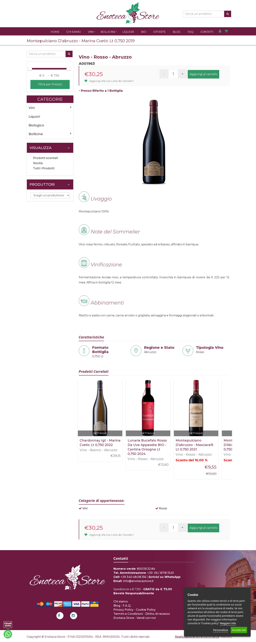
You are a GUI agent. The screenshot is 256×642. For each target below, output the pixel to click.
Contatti (206, 31)
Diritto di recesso (157, 613)
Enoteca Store (123, 618)
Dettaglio (100, 433)
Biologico (36, 125)
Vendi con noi (146, 618)
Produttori (50, 184)
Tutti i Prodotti (43, 168)
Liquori (128, 31)
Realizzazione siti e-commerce (197, 636)
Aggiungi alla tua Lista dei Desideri (109, 81)
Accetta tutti (239, 629)
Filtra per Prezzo (50, 84)
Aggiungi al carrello (203, 74)
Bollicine (108, 31)
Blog (176, 31)
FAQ (190, 31)
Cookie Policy (146, 609)
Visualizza (50, 148)
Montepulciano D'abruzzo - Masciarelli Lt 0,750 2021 (194, 445)
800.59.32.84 (146, 568)
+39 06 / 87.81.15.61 (160, 573)
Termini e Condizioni (128, 613)
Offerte (159, 31)
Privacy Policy (123, 609)
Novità (38, 163)
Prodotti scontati (45, 158)
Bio (143, 31)
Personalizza (220, 630)
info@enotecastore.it (138, 581)
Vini (91, 31)
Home (54, 31)
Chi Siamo (73, 31)
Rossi (163, 508)
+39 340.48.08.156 (133, 577)
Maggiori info (228, 623)
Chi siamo (120, 601)
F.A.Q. (127, 605)
